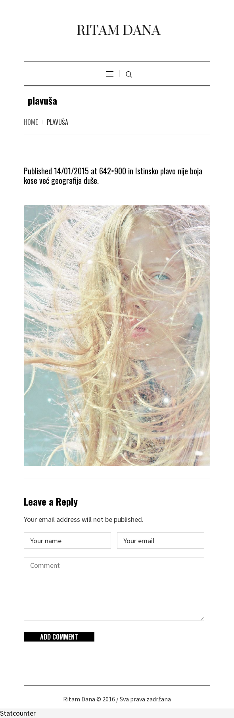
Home (31, 122)
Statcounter (18, 713)
